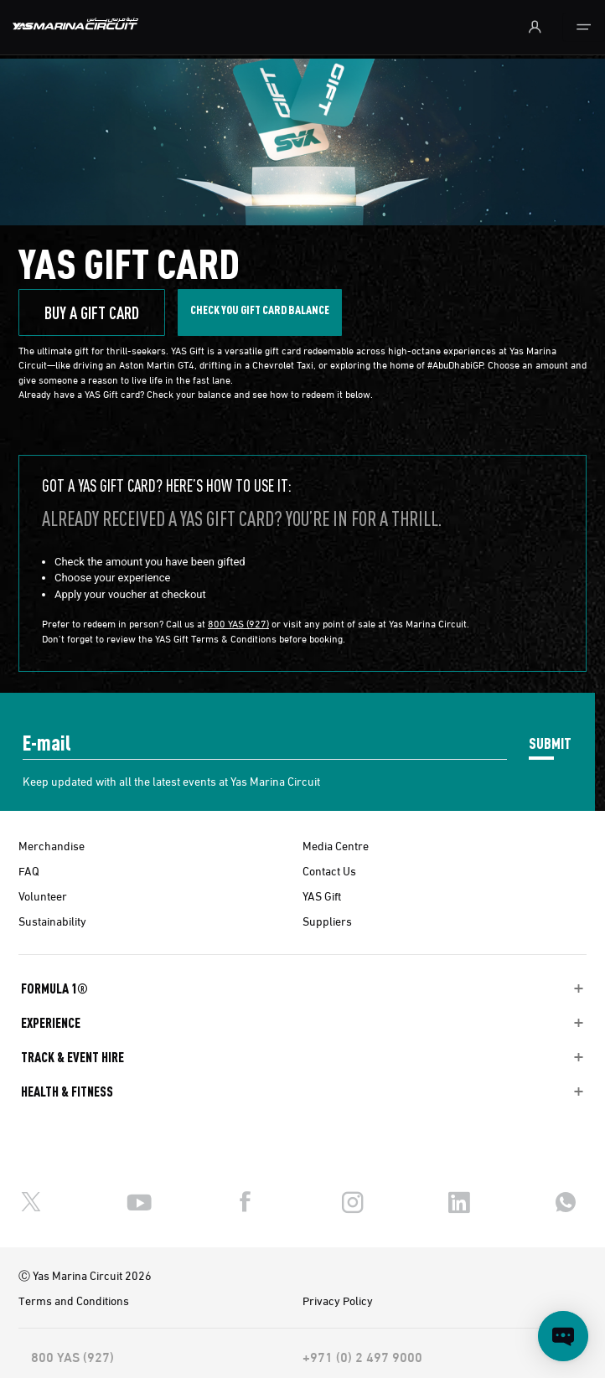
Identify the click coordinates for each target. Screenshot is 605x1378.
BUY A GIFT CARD (91, 312)
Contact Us (329, 870)
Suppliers (327, 920)
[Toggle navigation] (583, 27)
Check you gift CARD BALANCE (259, 309)
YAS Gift (321, 895)
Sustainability (52, 920)
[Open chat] (563, 1336)
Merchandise (51, 845)
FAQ (28, 870)
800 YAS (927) (238, 623)
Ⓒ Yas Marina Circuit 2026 (85, 1275)
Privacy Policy (337, 1300)
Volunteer (42, 895)
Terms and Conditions (73, 1300)
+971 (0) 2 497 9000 (362, 1356)
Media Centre (335, 845)
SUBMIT (550, 742)
